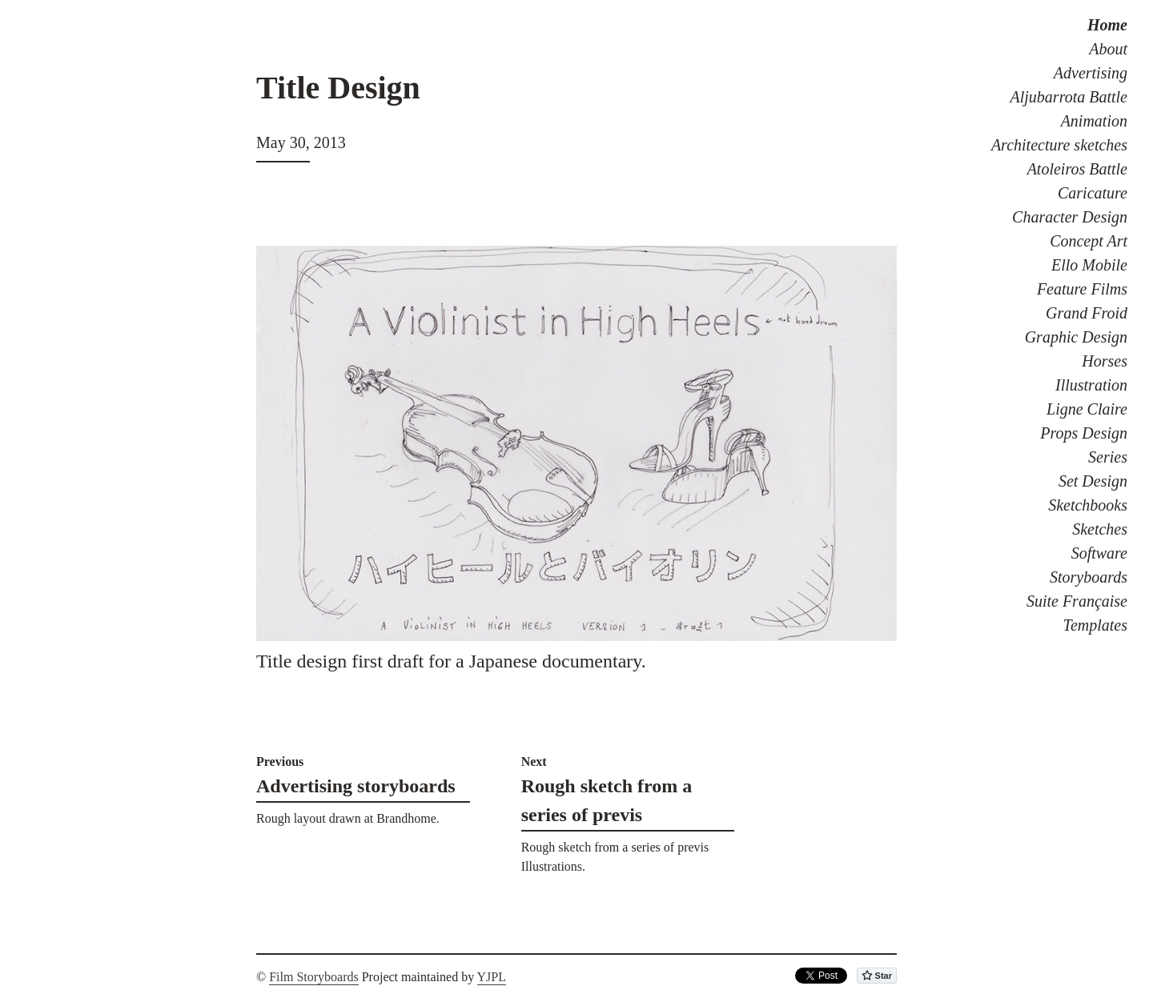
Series (1107, 457)
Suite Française (1076, 601)
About (1108, 49)
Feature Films (1082, 289)
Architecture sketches (1059, 145)
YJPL (491, 977)
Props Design (1083, 433)
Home (1107, 25)
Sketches (1099, 529)
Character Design (1069, 217)
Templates (1095, 625)
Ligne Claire (1087, 409)
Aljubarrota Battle (1068, 97)
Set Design (1093, 481)
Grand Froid (1086, 313)
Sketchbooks (1087, 505)
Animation (1094, 121)
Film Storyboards (314, 977)
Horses (1104, 361)
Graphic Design (1076, 337)
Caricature (1092, 193)
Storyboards (1088, 577)
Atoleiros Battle (1077, 169)
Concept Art (1088, 241)
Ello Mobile (1089, 265)
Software (1099, 553)
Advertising (1090, 73)
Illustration (1091, 385)
